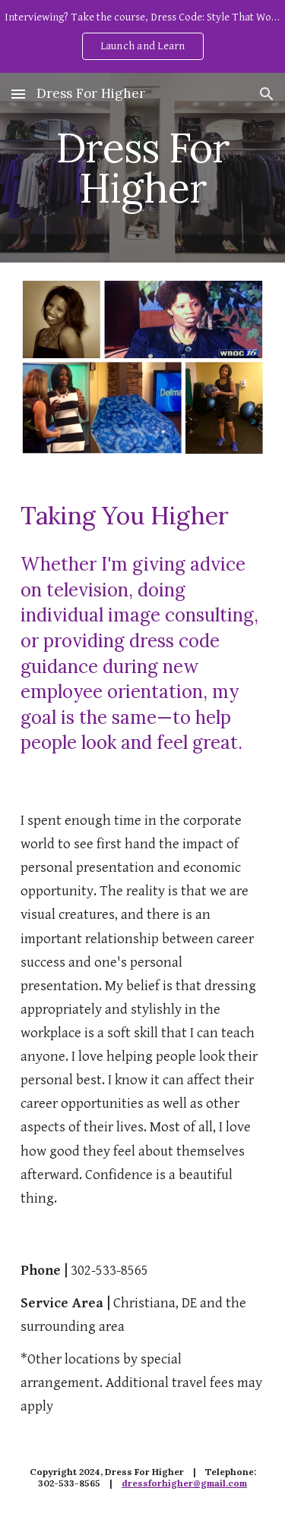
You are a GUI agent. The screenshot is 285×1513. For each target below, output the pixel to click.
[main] (142, 168)
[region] (142, 36)
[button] (18, 94)
